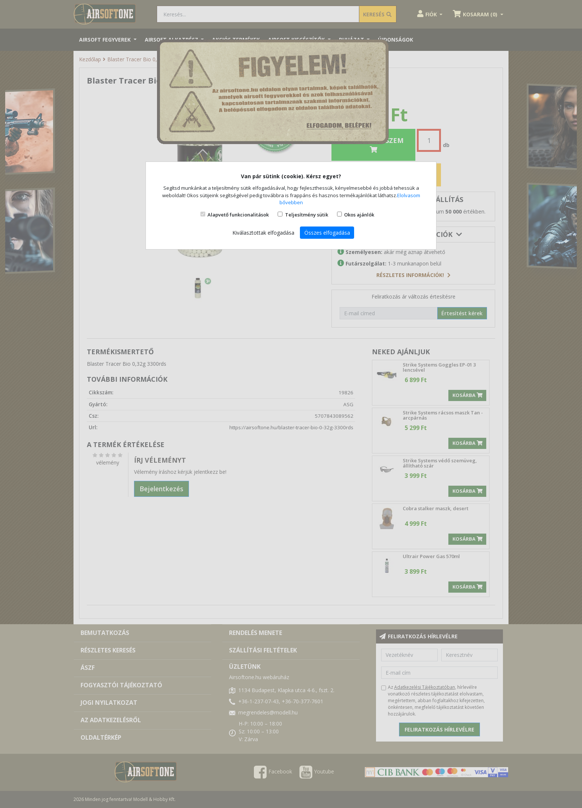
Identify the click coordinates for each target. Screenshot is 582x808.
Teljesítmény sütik (306, 214)
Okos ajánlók (359, 214)
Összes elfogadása (327, 232)
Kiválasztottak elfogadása (263, 232)
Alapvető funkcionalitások (238, 214)
